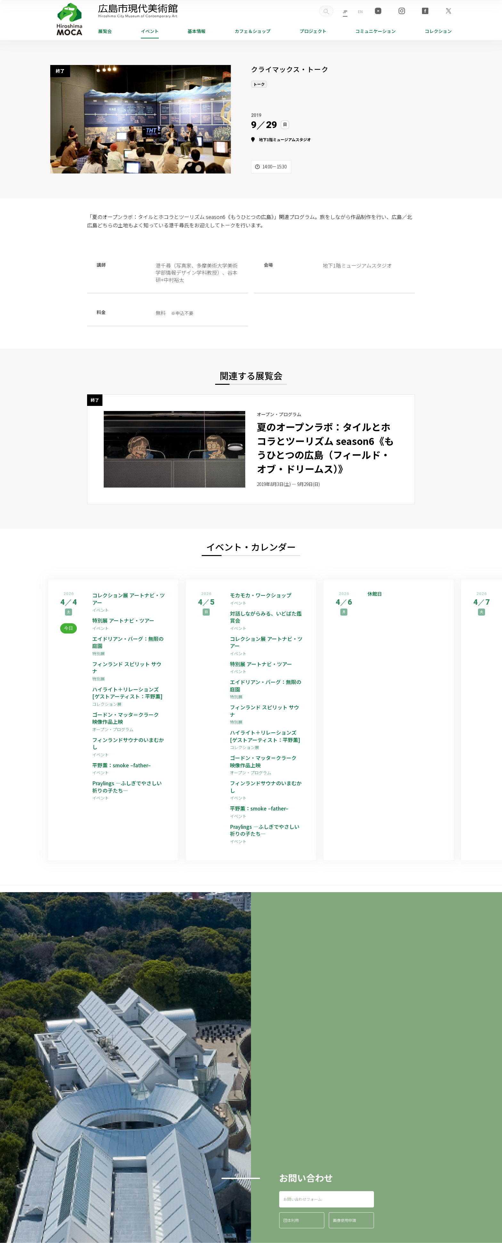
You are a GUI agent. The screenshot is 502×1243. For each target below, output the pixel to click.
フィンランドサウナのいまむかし (128, 743)
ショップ (253, 31)
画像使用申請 (344, 1220)
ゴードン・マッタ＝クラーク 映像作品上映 (128, 718)
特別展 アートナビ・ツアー (125, 620)
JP (345, 11)
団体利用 (291, 1220)
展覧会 (105, 31)
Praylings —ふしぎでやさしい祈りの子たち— (127, 786)
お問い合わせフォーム (302, 1199)
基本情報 (197, 31)
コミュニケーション (375, 31)
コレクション (438, 31)
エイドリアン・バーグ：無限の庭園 (128, 642)
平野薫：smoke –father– (121, 765)
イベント (150, 31)
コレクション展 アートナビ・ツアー (128, 599)
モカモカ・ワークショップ (260, 595)
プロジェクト (313, 31)
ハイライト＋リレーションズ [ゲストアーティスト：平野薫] (127, 693)
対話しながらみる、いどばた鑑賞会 (266, 617)
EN (360, 11)
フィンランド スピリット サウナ (126, 667)
